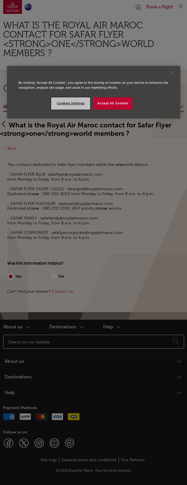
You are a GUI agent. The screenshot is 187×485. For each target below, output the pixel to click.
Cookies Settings (71, 103)
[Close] (172, 73)
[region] (93, 92)
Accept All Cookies (112, 103)
